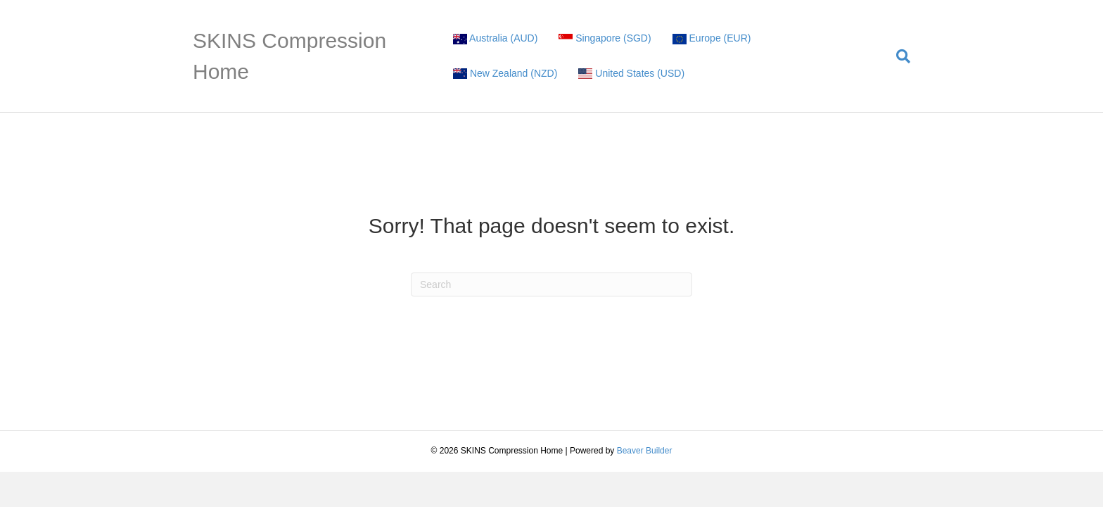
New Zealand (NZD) (505, 74)
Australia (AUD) (495, 38)
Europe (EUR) (711, 38)
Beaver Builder (644, 451)
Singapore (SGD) (605, 38)
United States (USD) (631, 74)
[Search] (898, 56)
